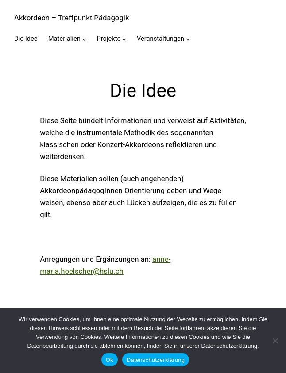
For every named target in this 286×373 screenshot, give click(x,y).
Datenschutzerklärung (156, 360)
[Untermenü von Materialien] (84, 39)
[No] (275, 340)
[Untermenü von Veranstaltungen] (188, 39)
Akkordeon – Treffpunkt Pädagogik (71, 17)
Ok (109, 360)
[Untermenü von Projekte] (124, 39)
